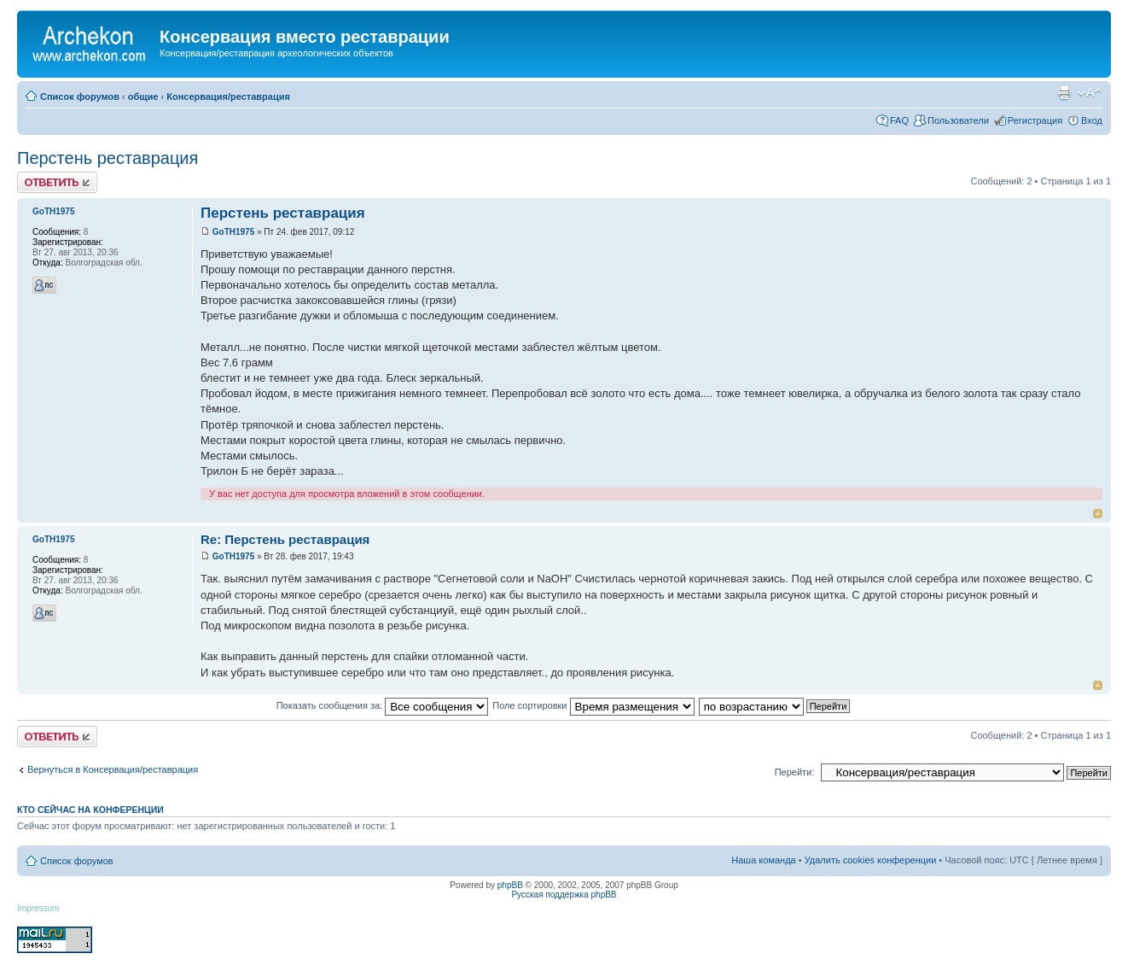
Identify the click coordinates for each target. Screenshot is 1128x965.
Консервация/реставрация (228, 96)
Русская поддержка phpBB (563, 894)
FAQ (899, 120)
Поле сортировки (593, 705)
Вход (1091, 120)
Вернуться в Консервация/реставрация (112, 769)
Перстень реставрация (107, 158)
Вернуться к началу (1097, 513)
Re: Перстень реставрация (285, 539)
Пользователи (958, 120)
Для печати (1064, 93)
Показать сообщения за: (382, 705)
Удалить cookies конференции (871, 860)
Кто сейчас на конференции (90, 809)
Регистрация (1035, 120)
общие (143, 96)
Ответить (57, 182)
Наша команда (763, 860)
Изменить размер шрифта (1090, 93)
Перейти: (795, 772)
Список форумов (79, 96)
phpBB (510, 885)
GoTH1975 (233, 232)
